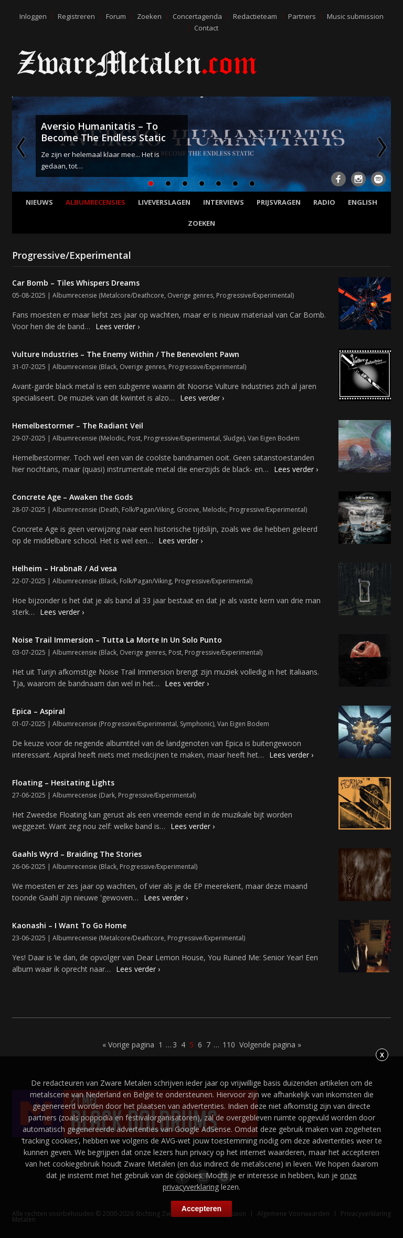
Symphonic (196, 723)
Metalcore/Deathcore (132, 295)
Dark (108, 795)
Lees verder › (118, 326)
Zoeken (149, 16)
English (362, 202)
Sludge (233, 438)
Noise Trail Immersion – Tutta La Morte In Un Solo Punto (117, 640)
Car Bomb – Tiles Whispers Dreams (76, 283)
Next (381, 147)
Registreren (76, 16)
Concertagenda (197, 16)
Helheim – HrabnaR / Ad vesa (64, 568)
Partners (302, 16)
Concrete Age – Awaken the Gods (72, 497)
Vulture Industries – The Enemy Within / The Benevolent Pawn (125, 354)
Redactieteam (255, 16)
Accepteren (201, 1208)
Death (110, 509)
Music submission (355, 16)
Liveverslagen (164, 202)
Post (134, 438)
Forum (116, 16)
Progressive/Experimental (254, 295)
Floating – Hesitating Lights (63, 783)
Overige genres (190, 295)
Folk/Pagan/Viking (148, 509)
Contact (206, 28)
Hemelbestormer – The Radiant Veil (77, 426)
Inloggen (33, 16)
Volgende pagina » (270, 1045)
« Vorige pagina (128, 1045)
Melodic (112, 438)
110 (228, 1045)
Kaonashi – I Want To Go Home (69, 925)
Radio (324, 202)
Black (108, 366)
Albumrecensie (74, 295)
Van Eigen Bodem (274, 438)
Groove (188, 509)
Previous (22, 147)
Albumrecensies (95, 202)
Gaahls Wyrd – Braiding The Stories (77, 854)
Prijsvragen (279, 202)
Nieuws (39, 202)
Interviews (223, 202)
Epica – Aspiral (38, 711)
